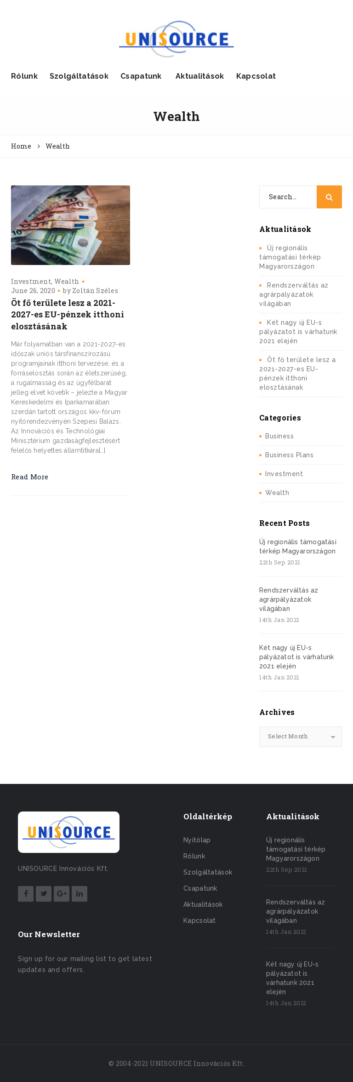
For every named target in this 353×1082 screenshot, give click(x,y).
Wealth (67, 281)
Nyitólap (197, 840)
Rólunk (24, 76)
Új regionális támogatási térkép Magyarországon (290, 257)
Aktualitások (199, 76)
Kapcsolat (256, 76)
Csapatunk (141, 76)
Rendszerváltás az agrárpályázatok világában (294, 294)
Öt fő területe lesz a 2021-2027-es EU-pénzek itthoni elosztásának (67, 314)
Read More (30, 476)
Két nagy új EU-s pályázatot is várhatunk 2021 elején (298, 332)
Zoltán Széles (95, 290)
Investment (31, 281)
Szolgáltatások (79, 76)
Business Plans (289, 455)
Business (279, 436)
